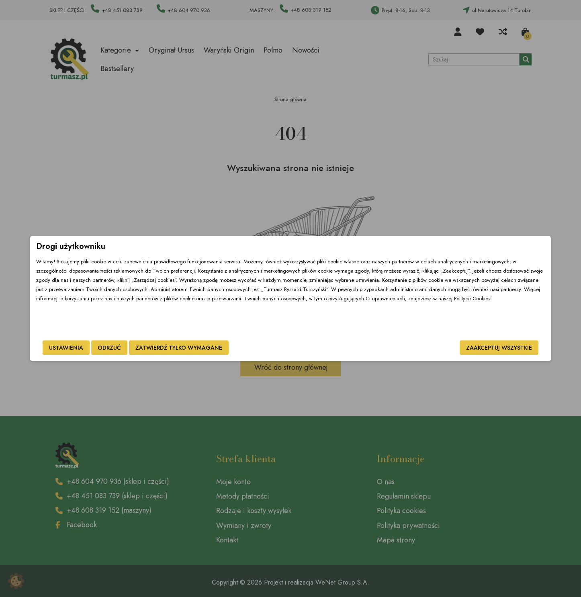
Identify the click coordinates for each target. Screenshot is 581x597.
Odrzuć (173, 348)
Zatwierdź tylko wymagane (243, 348)
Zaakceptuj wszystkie (435, 348)
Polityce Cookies (310, 317)
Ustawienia (130, 348)
